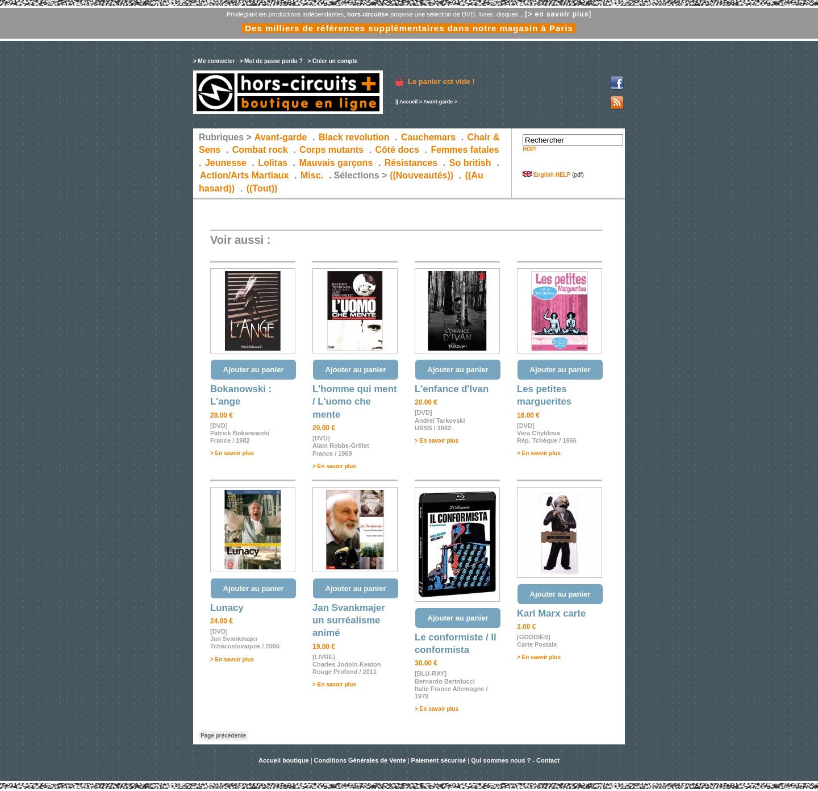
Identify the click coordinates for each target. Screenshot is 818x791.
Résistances (411, 163)
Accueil (408, 102)
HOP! (530, 149)
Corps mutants (332, 150)
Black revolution (354, 137)
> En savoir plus (232, 453)
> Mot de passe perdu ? (270, 61)
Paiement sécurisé (438, 760)
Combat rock (260, 150)
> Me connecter (214, 61)
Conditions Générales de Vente (360, 760)
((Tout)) (262, 188)
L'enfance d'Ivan (452, 389)
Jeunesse (226, 163)
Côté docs (397, 150)
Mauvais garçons (336, 163)
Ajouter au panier (253, 369)
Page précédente (223, 735)
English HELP (546, 175)
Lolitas (272, 163)
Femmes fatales (465, 150)
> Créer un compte (332, 61)
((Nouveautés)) (421, 175)
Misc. (312, 175)
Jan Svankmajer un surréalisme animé (348, 620)
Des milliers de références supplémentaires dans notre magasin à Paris (409, 28)
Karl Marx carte (551, 613)
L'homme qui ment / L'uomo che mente (354, 402)
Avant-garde (438, 102)
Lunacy (227, 607)
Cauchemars (428, 137)
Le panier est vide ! (441, 81)
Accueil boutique (284, 760)
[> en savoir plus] (558, 14)
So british (470, 163)
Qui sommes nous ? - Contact (515, 760)
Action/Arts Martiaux (244, 175)
